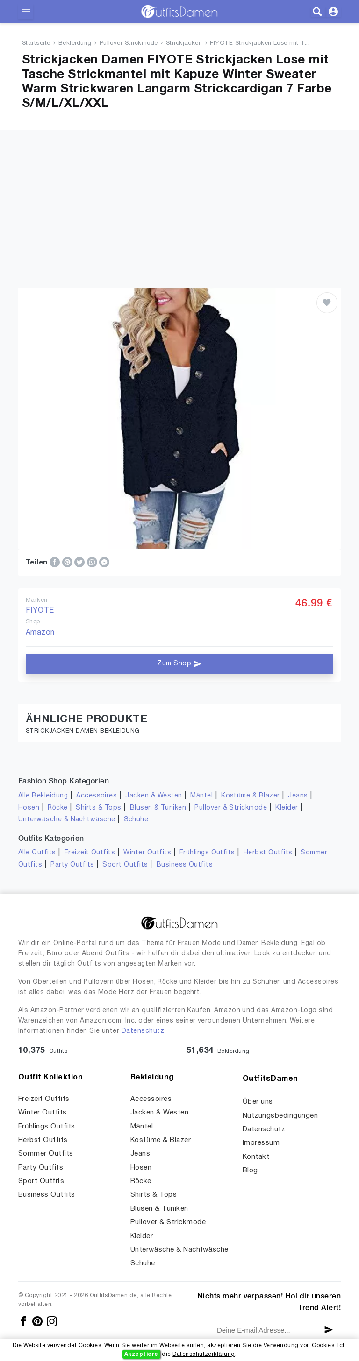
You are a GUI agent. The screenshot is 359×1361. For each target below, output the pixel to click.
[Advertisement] (179, 195)
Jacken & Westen (153, 796)
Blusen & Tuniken (158, 808)
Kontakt (256, 1157)
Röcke (57, 808)
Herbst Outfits (268, 853)
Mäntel (201, 796)
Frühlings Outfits (207, 853)
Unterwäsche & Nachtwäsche (66, 820)
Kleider (286, 808)
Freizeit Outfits (90, 853)
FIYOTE (40, 610)
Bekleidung (75, 43)
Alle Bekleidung (43, 796)
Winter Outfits (147, 853)
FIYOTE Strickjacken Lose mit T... (259, 43)
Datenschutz (143, 1031)
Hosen (28, 808)
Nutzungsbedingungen (280, 1116)
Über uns (258, 1102)
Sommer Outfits (45, 1153)
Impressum (261, 1143)
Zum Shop (179, 664)
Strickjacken (184, 43)
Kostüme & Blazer (250, 796)
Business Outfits (185, 865)
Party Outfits (72, 865)
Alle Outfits (37, 853)
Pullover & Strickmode (230, 808)
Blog (250, 1170)
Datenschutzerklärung (203, 1354)
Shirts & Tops (98, 808)
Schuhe (136, 820)
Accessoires (96, 796)
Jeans (298, 796)
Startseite (36, 43)
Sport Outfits (125, 865)
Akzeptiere (141, 1354)
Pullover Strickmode (129, 43)
